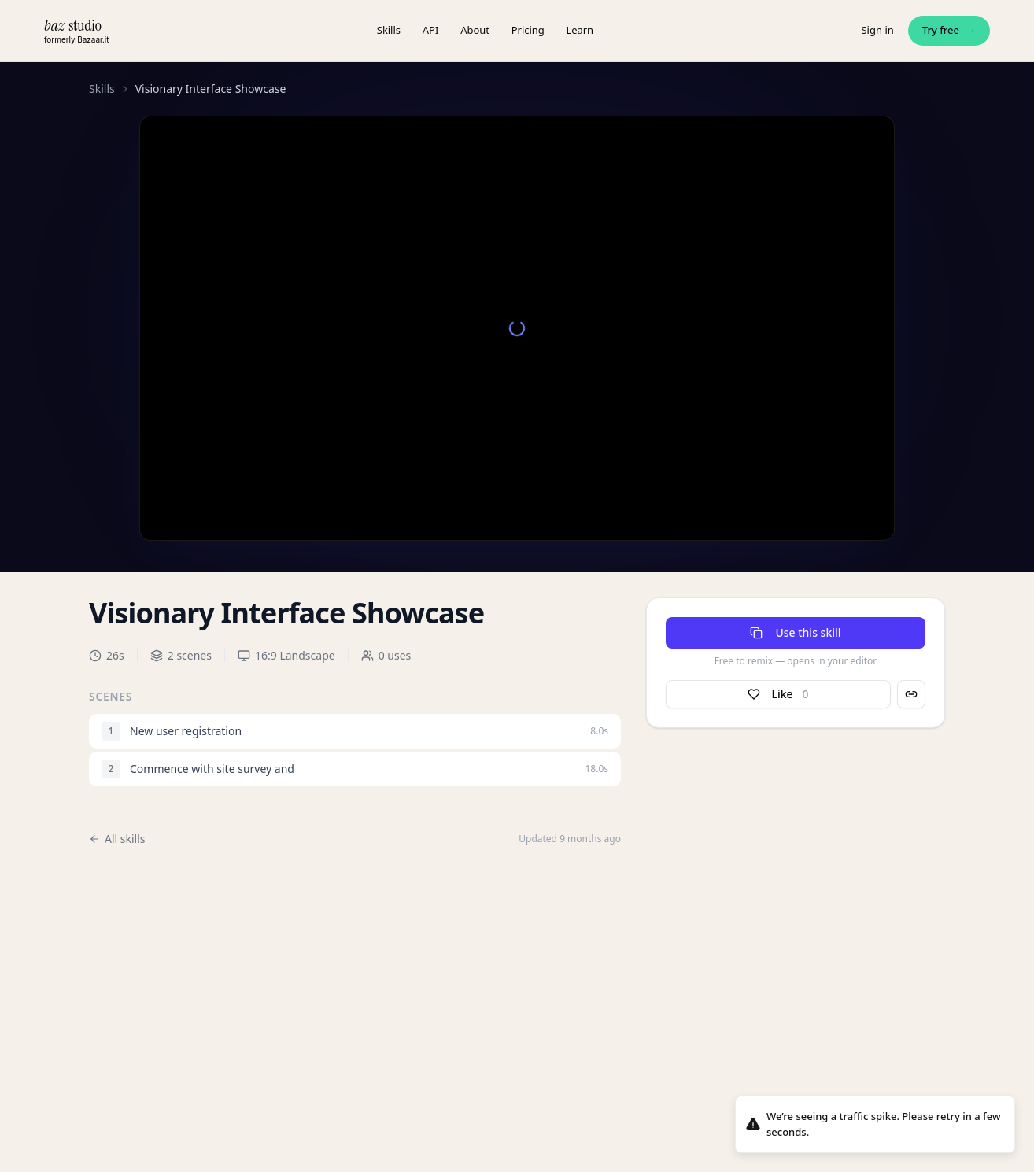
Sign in (877, 30)
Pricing (528, 30)
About (474, 30)
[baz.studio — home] (76, 30)
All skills (117, 838)
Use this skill (795, 632)
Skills (389, 30)
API (430, 30)
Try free (949, 31)
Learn (580, 30)
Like (778, 694)
